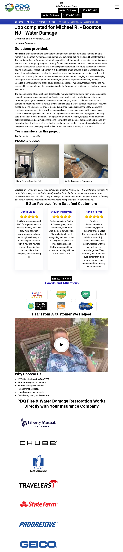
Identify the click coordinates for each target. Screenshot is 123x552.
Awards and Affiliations (61, 283)
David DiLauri (29, 211)
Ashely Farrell (94, 211)
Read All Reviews (61, 278)
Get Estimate (68, 10)
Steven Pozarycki (61, 211)
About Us (31, 22)
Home (19, 22)
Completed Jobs (47, 22)
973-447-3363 (89, 10)
